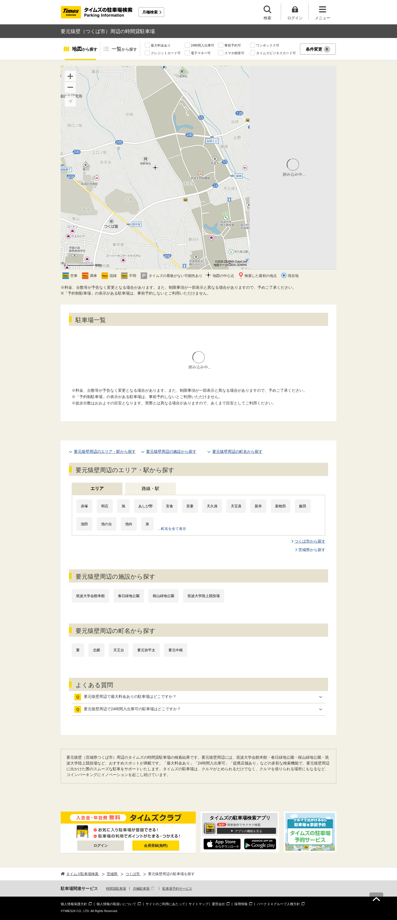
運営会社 (218, 904)
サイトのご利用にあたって (165, 904)
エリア (97, 488)
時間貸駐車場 (116, 889)
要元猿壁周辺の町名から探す (237, 451)
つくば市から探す (309, 541)
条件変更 (318, 49)
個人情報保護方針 (74, 904)
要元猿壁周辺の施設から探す (171, 451)
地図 (84, 49)
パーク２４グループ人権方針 (278, 904)
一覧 (124, 49)
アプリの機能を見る (248, 831)
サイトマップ (198, 904)
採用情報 (241, 904)
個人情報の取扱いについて (116, 904)
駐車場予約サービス (177, 889)
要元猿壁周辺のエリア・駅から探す (105, 451)
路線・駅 (150, 488)
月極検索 (150, 12)
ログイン (100, 845)
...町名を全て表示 (172, 529)
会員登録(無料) (156, 845)
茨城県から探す (311, 550)
